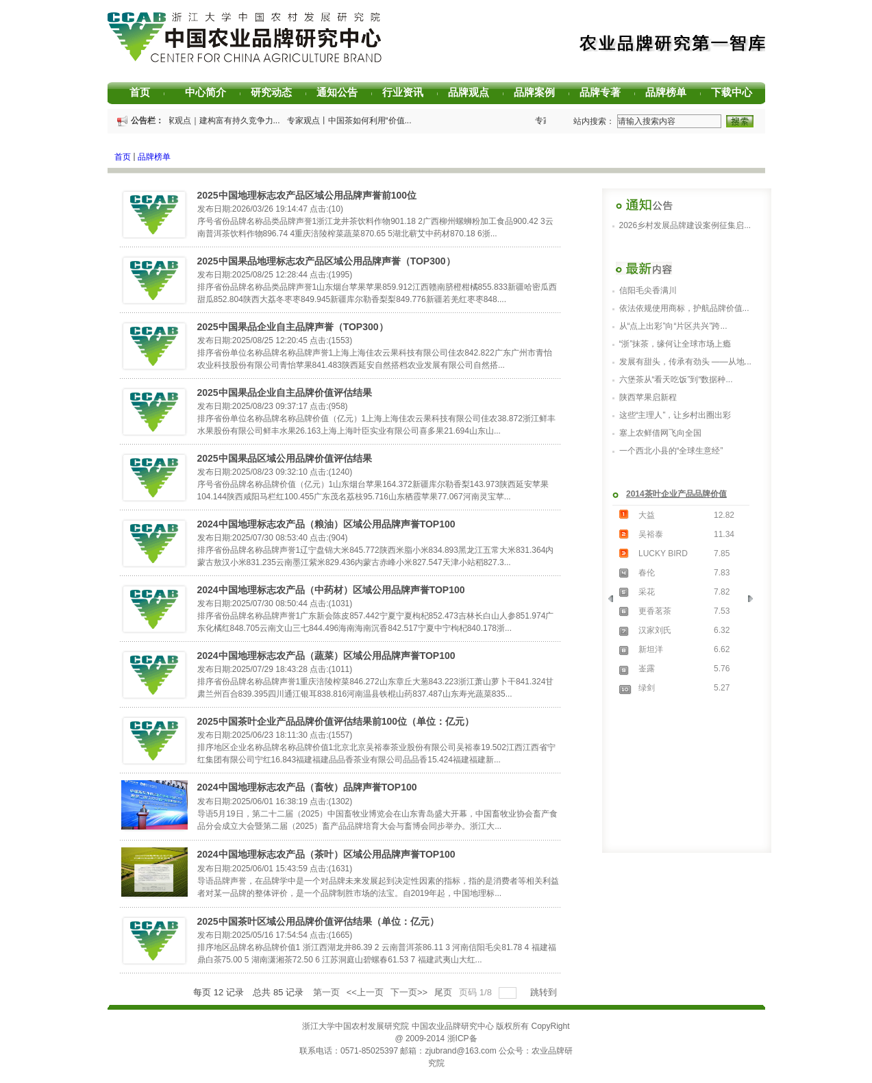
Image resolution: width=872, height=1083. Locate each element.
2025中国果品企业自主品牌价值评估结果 (284, 392)
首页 (146, 92)
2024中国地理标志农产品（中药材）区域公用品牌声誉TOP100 (331, 589)
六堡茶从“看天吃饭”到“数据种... (676, 379)
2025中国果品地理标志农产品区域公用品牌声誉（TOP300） (326, 261)
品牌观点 (473, 92)
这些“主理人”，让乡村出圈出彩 (675, 415)
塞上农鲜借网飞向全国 (660, 433)
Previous (615, 602)
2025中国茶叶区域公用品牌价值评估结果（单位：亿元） (318, 921)
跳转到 (545, 992)
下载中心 (736, 92)
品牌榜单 (671, 92)
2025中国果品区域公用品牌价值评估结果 (284, 458)
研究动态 (276, 92)
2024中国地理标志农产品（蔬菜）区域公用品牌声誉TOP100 (326, 655)
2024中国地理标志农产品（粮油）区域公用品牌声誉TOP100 (326, 524)
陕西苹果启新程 (648, 397)
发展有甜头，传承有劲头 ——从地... (685, 361)
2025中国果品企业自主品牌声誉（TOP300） (292, 326)
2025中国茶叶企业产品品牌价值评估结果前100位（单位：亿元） (336, 721)
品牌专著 (605, 92)
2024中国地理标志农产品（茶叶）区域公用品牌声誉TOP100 (326, 854)
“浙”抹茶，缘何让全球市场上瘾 (675, 344)
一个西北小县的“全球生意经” (671, 451)
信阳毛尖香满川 (648, 290)
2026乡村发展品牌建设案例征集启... (685, 225)
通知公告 (342, 92)
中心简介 (210, 92)
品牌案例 (539, 92)
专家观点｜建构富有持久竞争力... (223, 120)
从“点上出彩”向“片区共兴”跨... (673, 326)
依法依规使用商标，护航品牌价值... (684, 308)
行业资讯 (408, 92)
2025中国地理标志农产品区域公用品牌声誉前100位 (307, 195)
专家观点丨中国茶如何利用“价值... (353, 120)
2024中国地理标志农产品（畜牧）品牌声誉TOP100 (307, 787)
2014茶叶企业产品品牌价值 (676, 494)
